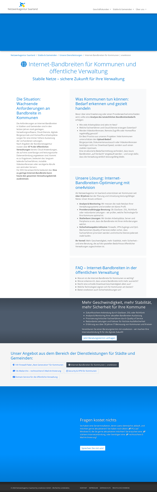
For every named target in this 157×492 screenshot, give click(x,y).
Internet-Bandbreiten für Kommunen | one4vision (92, 364)
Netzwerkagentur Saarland (23, 6)
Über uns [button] (140, 9)
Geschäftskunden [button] (101, 9)
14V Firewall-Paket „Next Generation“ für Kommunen (38, 364)
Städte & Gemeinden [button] (122, 9)
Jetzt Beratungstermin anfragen (99, 338)
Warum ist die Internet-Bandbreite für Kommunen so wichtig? (106, 278)
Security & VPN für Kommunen (81, 370)
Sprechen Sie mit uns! (93, 447)
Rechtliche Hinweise (121, 487)
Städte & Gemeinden (47, 55)
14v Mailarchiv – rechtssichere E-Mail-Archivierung (37, 370)
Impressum (93, 487)
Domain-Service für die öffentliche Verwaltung (35, 376)
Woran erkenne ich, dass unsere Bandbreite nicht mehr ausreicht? (108, 281)
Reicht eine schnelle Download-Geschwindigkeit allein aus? (104, 284)
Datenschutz (105, 487)
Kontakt (83, 487)
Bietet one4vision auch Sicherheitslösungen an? (99, 289)
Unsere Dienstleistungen (71, 55)
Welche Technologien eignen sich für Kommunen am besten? (105, 287)
